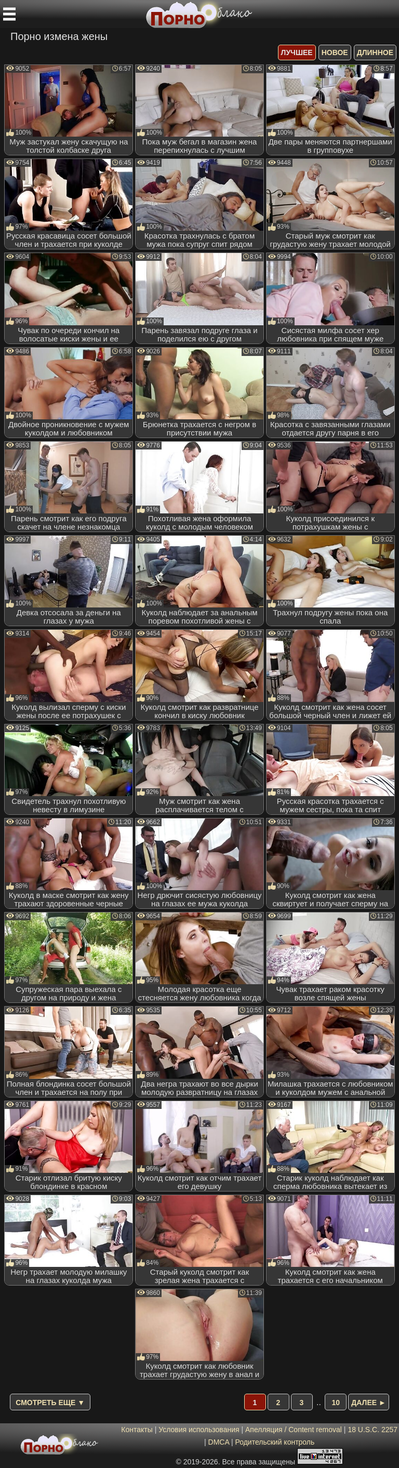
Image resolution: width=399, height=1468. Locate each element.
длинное (375, 52)
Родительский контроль (274, 1442)
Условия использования (198, 1429)
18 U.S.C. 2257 (372, 1429)
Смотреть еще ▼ (50, 1402)
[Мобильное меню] (9, 14)
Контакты (136, 1429)
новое (335, 52)
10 (336, 1402)
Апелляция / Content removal (293, 1429)
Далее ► (368, 1402)
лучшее (297, 52)
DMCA (218, 1442)
